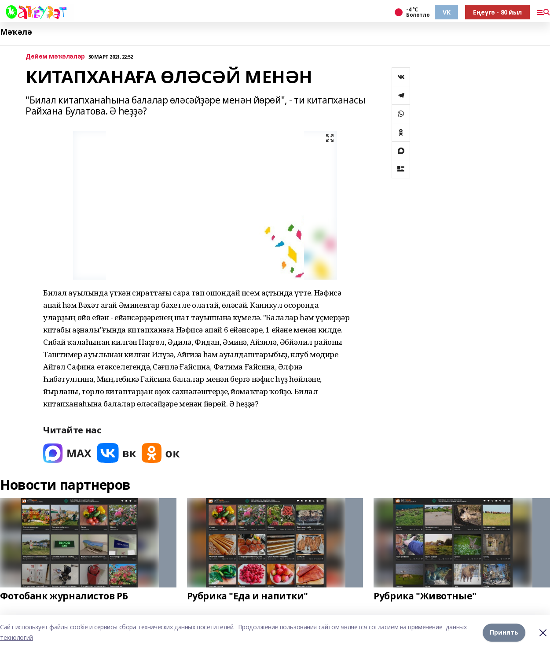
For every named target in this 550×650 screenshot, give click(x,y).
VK (446, 12)
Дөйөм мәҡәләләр (55, 56)
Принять (504, 632)
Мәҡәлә (16, 32)
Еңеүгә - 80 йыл (497, 12)
